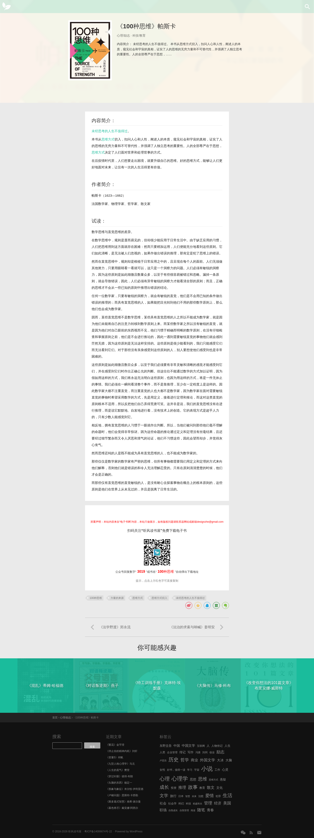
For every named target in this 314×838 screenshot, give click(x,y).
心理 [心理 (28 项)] (165, 779)
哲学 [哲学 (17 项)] (185, 759)
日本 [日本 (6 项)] (181, 796)
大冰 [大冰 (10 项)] (220, 760)
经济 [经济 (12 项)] (217, 803)
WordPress (136, 831)
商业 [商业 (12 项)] (194, 760)
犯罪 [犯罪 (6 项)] (218, 796)
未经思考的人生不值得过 (110, 131)
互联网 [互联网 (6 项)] (201, 745)
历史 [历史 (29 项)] (173, 759)
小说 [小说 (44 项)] (207, 768)
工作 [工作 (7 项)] (217, 769)
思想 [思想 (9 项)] (193, 779)
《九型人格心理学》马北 (120, 763)
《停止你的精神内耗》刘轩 (121, 751)
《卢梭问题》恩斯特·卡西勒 (122, 795)
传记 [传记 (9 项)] (182, 752)
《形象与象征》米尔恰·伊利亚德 (124, 789)
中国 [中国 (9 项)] (176, 745)
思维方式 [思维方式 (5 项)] (213, 779)
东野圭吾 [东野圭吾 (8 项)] (166, 745)
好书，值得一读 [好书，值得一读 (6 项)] (176, 769)
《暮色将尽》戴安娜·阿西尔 (122, 807)
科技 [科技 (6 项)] (188, 803)
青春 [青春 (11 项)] (210, 810)
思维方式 (107, 139)
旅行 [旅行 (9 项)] (173, 796)
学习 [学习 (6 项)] (189, 769)
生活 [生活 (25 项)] (227, 795)
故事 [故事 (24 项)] (193, 787)
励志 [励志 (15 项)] (220, 752)
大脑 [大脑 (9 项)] (228, 760)
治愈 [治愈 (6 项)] (200, 796)
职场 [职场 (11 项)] (163, 810)
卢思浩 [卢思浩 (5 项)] (163, 760)
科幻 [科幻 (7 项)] (181, 803)
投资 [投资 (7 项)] (174, 787)
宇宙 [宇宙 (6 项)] (196, 769)
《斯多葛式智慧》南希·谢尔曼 (123, 801)
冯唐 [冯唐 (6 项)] (198, 752)
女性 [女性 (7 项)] (162, 769)
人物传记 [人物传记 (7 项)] (217, 745)
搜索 (56, 736)
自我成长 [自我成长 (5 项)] (173, 810)
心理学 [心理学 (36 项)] (180, 778)
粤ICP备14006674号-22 (98, 831)
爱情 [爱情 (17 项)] (209, 795)
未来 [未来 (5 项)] (194, 796)
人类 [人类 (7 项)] (162, 752)
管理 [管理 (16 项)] (208, 803)
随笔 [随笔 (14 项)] (201, 810)
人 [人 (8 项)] (208, 745)
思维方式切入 (159, 598)
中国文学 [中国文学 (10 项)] (188, 745)
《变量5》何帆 (114, 757)
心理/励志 (123, 35)
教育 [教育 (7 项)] (202, 787)
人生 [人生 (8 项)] (227, 745)
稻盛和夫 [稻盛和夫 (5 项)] (197, 803)
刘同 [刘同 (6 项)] (205, 752)
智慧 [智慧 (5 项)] (187, 796)
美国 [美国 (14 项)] (227, 803)
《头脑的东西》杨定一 (119, 782)
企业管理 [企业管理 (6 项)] (172, 752)
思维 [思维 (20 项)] (202, 778)
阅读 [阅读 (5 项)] (193, 810)
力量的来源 (117, 598)
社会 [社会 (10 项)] (163, 803)
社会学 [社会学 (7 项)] (172, 803)
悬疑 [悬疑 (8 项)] (223, 779)
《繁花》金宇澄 (115, 744)
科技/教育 (139, 35)
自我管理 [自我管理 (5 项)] (184, 810)
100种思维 (96, 598)
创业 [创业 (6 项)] (212, 752)
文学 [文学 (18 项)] (164, 795)
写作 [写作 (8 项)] (191, 752)
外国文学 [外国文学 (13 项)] (207, 760)
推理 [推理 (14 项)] (182, 787)
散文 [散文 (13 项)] (211, 787)
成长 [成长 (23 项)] (164, 787)
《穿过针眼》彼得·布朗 (119, 776)
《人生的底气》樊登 (118, 770)
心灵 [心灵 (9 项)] (225, 769)
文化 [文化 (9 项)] (219, 787)
